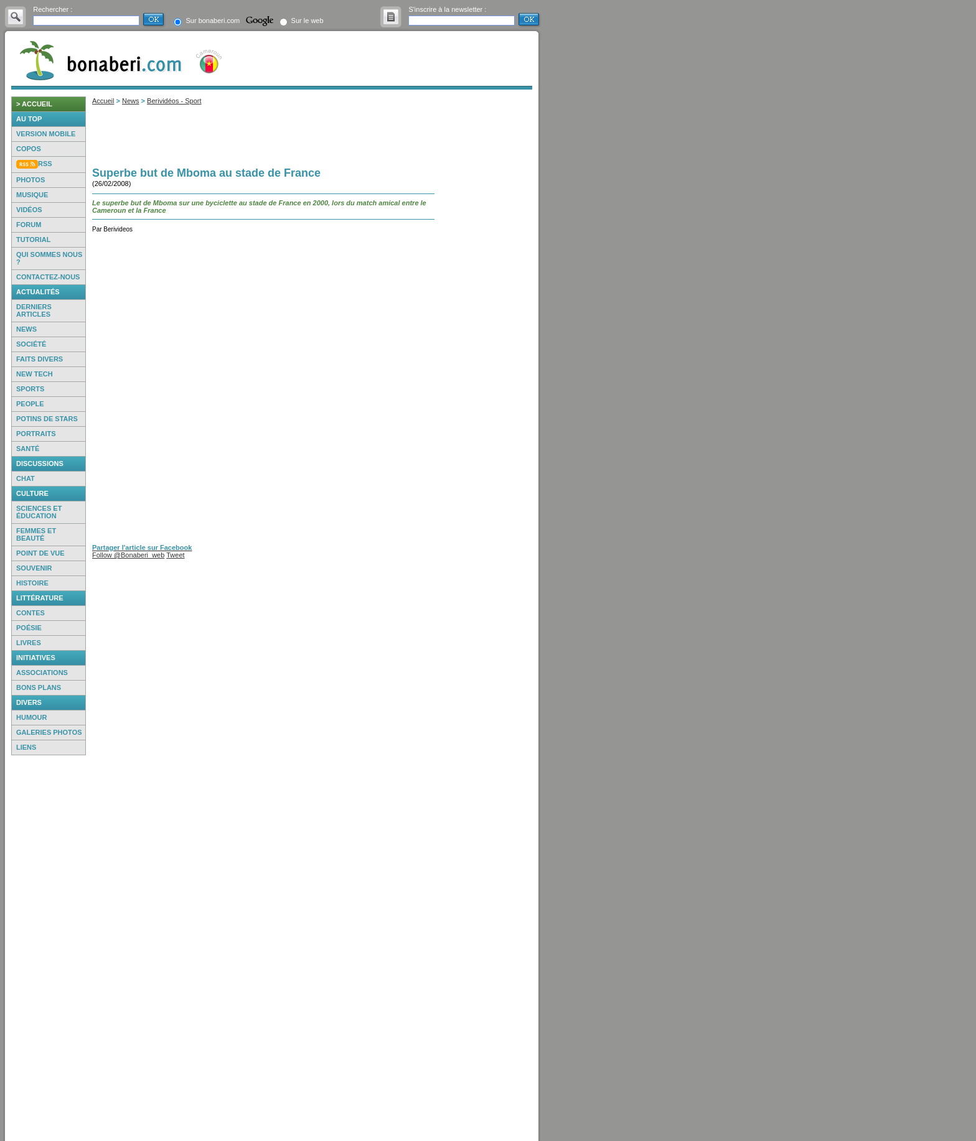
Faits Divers (39, 359)
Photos (30, 180)
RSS (45, 163)
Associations (42, 672)
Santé (27, 448)
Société (31, 344)
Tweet (175, 555)
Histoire (32, 583)
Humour (31, 717)
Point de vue (40, 553)
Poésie (29, 627)
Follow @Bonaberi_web (128, 555)
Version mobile (45, 133)
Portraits (36, 433)
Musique (32, 194)
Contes (30, 613)
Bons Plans (38, 687)
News (26, 329)
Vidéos (29, 209)
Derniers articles (34, 310)
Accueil (103, 101)
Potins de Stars (47, 418)
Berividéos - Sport (174, 101)
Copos (28, 148)
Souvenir (34, 568)
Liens (26, 747)
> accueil (34, 104)
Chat (25, 478)
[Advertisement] (48, 948)
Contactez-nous (48, 277)
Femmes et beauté (36, 534)
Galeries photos (49, 732)
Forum (28, 224)
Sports (30, 389)
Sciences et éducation (39, 512)
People (30, 404)
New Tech (34, 374)
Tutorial (33, 239)
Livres (28, 642)
